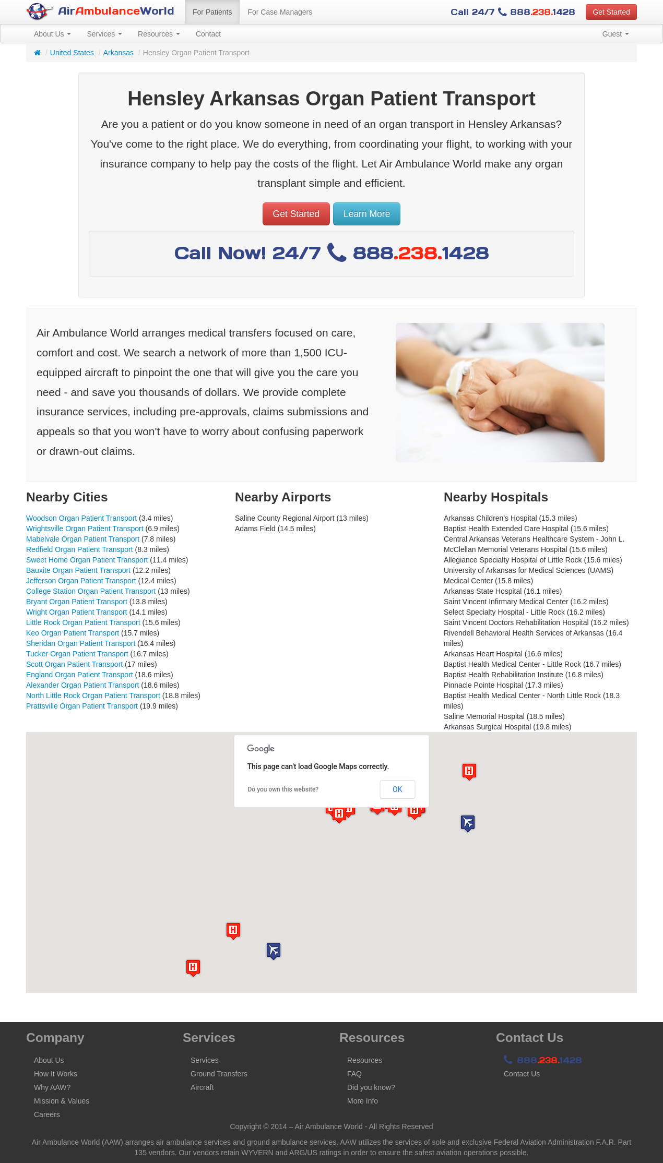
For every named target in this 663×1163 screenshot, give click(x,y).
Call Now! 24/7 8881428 (331, 253)
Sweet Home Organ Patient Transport (87, 560)
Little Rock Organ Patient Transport (83, 622)
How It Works (55, 1074)
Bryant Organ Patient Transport (76, 601)
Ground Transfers (219, 1074)
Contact (208, 34)
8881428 (543, 1060)
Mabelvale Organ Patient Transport (82, 539)
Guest (615, 34)
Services (104, 34)
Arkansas (118, 53)
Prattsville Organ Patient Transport (82, 706)
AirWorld (100, 12)
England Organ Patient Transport (79, 674)
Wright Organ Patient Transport (76, 612)
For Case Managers (279, 12)
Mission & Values (61, 1101)
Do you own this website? (283, 789)
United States (72, 53)
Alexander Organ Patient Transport (82, 685)
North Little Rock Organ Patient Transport (93, 695)
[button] (273, 951)
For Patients (212, 12)
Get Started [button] (611, 12)
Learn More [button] (367, 214)
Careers (47, 1114)
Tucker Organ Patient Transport (77, 654)
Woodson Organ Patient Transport (81, 518)
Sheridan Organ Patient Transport (80, 643)
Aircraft (202, 1087)
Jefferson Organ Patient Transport (81, 581)
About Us (52, 34)
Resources (159, 34)
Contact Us (522, 1074)
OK (397, 789)
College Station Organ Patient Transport (91, 591)
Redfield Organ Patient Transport (79, 549)
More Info (362, 1101)
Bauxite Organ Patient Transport (78, 570)
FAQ (354, 1074)
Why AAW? (52, 1087)
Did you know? (371, 1087)
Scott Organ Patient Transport (74, 664)
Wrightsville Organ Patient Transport (85, 528)
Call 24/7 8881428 (513, 12)
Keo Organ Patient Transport (72, 633)
